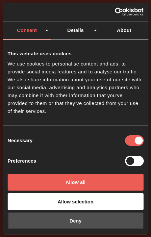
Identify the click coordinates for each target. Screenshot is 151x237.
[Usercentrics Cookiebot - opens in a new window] (114, 12)
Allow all (75, 182)
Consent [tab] (27, 30)
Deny (75, 221)
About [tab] (124, 30)
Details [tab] (75, 30)
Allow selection (75, 201)
